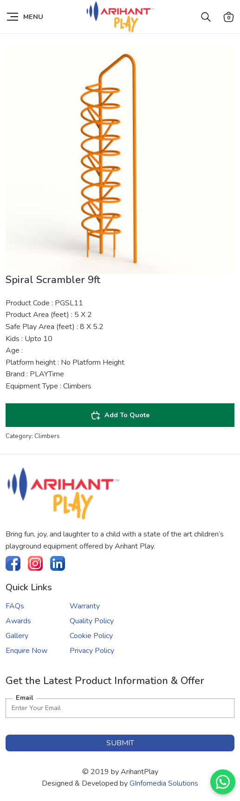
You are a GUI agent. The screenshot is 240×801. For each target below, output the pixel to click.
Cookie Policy (91, 636)
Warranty (85, 606)
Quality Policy (92, 621)
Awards (18, 621)
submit (120, 743)
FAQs (15, 606)
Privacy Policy (92, 651)
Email (24, 697)
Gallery (17, 636)
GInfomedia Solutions (164, 783)
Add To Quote (120, 415)
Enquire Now (26, 651)
